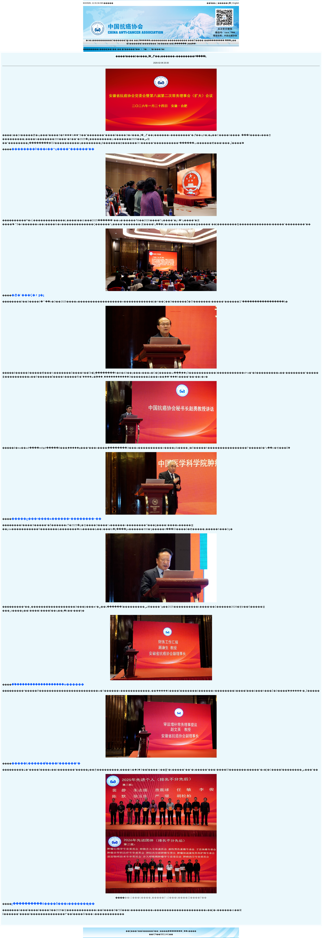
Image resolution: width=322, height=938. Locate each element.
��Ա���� (175, 44)
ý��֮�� (191, 44)
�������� (175, 40)
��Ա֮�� (138, 40)
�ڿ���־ (227, 40)
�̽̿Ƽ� (128, 44)
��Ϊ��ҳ (211, 3)
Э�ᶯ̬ (127, 40)
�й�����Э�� (131, 49)
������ (177, 931)
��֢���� (209, 40)
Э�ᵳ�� (161, 44)
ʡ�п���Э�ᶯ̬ (158, 49)
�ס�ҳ (89, 40)
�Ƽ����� (145, 44)
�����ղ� (224, 3)
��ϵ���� (190, 931)
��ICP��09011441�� (161, 934)
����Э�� (110, 40)
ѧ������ (156, 40)
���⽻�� (194, 40)
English (236, 3)
